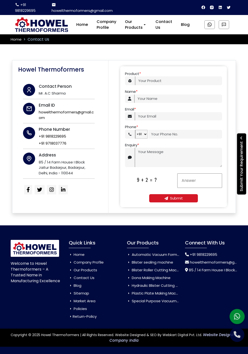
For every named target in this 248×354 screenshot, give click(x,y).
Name (131, 92)
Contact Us (163, 24)
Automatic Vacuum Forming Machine (162, 254)
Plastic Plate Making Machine (155, 293)
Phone (131, 127)
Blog (185, 24)
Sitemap (79, 293)
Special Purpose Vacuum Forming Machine (167, 300)
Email (130, 109)
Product (133, 74)
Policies (78, 308)
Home (82, 24)
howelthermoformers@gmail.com (82, 8)
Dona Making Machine (148, 277)
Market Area (82, 300)
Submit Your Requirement (241, 163)
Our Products (136, 24)
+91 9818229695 (25, 7)
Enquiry (132, 145)
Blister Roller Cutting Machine (155, 270)
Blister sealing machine (150, 262)
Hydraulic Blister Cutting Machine (159, 285)
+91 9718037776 (52, 143)
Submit (173, 198)
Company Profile (106, 24)
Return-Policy (83, 316)
